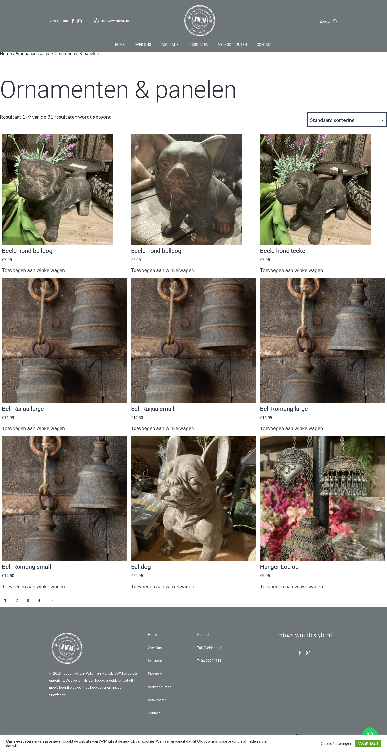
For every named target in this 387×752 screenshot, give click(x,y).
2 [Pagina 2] (16, 600)
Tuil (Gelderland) (209, 648)
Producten (198, 45)
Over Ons (143, 45)
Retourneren (157, 700)
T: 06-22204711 (209, 661)
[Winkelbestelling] (347, 119)
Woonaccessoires (33, 53)
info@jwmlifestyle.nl (304, 635)
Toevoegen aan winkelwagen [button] (33, 270)
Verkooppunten (232, 45)
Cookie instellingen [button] (336, 743)
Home (120, 45)
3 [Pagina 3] (28, 600)
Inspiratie (170, 45)
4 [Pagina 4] (39, 600)
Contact (264, 45)
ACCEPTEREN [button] (368, 743)
